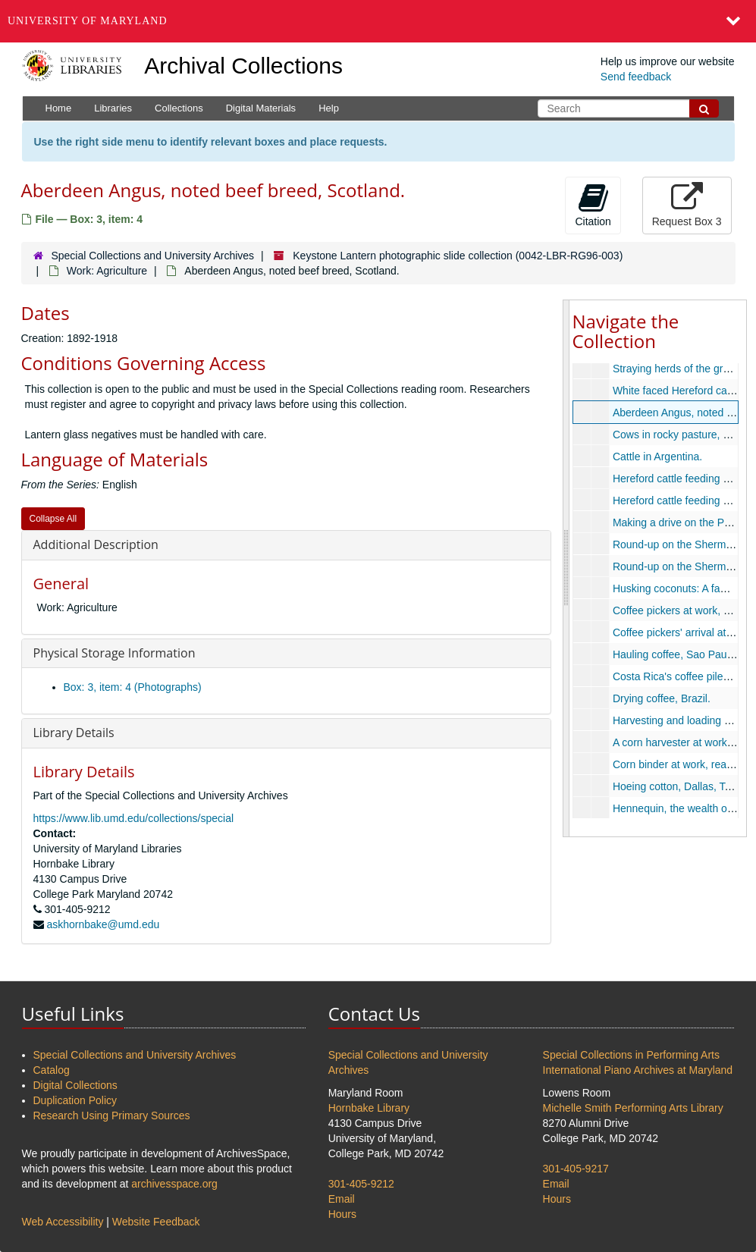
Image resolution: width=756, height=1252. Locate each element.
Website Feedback (156, 1222)
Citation (592, 204)
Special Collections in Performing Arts (631, 1055)
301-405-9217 (576, 1169)
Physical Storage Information (114, 653)
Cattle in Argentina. (656, 456)
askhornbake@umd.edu (102, 924)
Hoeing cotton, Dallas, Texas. (680, 786)
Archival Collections (243, 65)
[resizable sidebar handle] (566, 568)
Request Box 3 (687, 204)
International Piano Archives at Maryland (638, 1070)
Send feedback (636, 77)
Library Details (73, 732)
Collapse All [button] (53, 518)
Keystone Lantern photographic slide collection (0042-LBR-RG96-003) (458, 255)
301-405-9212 (361, 1184)
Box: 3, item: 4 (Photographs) (133, 687)
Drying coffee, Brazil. (661, 698)
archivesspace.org (174, 1184)
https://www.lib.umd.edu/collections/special (133, 818)
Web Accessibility (63, 1222)
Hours (342, 1214)
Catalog (51, 1070)
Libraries (113, 108)
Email (341, 1199)
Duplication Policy (75, 1100)
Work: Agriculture (107, 271)
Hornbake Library (368, 1108)
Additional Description (95, 544)
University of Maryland (88, 21)
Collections (179, 108)
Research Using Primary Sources (111, 1115)
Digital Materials (261, 108)
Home (58, 108)
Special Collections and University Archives (152, 255)
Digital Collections (75, 1085)
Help (328, 108)
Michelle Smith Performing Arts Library (633, 1108)
